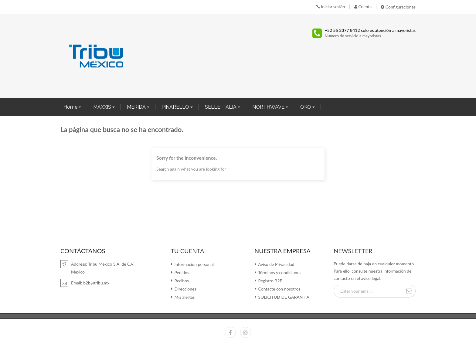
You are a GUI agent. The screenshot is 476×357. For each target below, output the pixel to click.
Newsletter (353, 250)
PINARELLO (176, 107)
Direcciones (184, 288)
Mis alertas (184, 297)
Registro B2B (270, 280)
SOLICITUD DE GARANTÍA (283, 297)
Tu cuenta (187, 250)
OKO (306, 107)
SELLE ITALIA (221, 107)
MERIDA (137, 107)
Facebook (230, 332)
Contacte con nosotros (278, 288)
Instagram (245, 332)
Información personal (193, 264)
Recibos (181, 280)
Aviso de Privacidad (275, 264)
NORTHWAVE (269, 107)
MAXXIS (102, 107)
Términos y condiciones (279, 272)
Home (71, 107)
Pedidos (181, 272)
